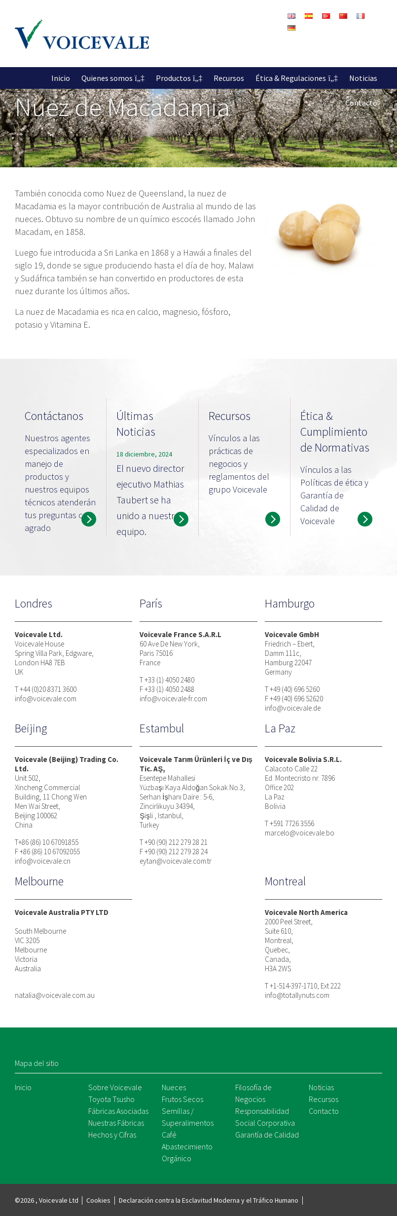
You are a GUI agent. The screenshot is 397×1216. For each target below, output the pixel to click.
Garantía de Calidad (267, 1135)
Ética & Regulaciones (290, 78)
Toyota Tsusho (111, 1099)
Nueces (174, 1087)
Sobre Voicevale (115, 1087)
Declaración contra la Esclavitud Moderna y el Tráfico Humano (208, 1200)
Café (169, 1135)
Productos (173, 78)
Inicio (60, 78)
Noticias (363, 78)
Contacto (361, 103)
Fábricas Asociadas (118, 1111)
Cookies (98, 1200)
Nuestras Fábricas (116, 1123)
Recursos (229, 78)
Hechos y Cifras (112, 1135)
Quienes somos (107, 78)
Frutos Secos (182, 1099)
